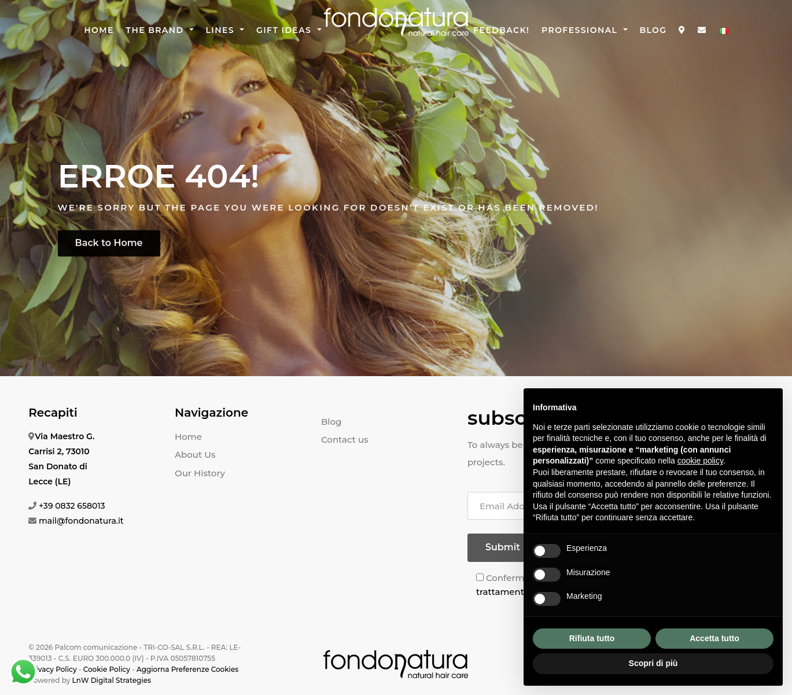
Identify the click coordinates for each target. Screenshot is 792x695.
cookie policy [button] (700, 460)
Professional (581, 30)
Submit (502, 547)
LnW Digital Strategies (111, 680)
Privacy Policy (52, 669)
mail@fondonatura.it (81, 521)
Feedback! (501, 30)
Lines (222, 30)
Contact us (345, 439)
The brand (156, 30)
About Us (195, 454)
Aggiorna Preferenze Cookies (187, 669)
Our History (200, 473)
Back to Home (109, 246)
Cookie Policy (106, 669)
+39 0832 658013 (72, 506)
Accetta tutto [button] (714, 638)
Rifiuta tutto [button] (592, 638)
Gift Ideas (285, 30)
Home (98, 30)
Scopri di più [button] (653, 663)
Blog (652, 30)
